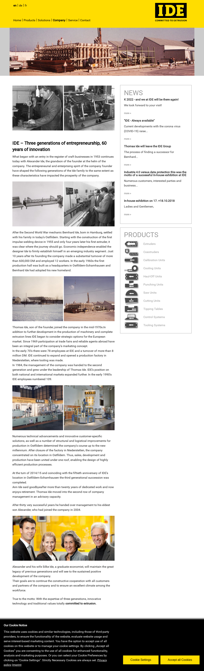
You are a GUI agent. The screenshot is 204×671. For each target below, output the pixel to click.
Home (17, 20)
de (20, 5)
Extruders (140, 244)
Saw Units (140, 292)
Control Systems (144, 317)
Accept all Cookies (181, 659)
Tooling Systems (144, 325)
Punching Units (143, 284)
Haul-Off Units (143, 276)
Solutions (44, 20)
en (14, 5)
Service (73, 20)
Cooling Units (142, 268)
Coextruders (141, 252)
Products (29, 20)
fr (26, 5)
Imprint (16, 665)
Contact (85, 20)
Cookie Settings (141, 659)
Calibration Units (144, 260)
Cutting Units (142, 301)
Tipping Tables (143, 309)
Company (59, 20)
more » (127, 113)
